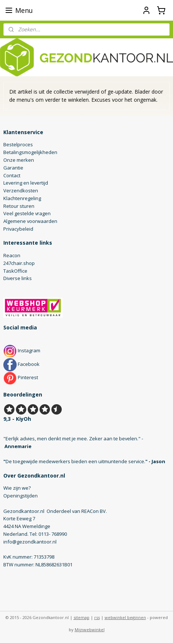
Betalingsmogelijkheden (30, 152)
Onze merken (18, 160)
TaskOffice (15, 271)
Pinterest (20, 377)
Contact (11, 175)
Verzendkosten (20, 190)
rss (97, 617)
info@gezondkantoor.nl (30, 541)
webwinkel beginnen (125, 617)
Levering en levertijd (25, 182)
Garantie (13, 167)
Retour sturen (18, 206)
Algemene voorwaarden (30, 221)
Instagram (21, 350)
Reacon (11, 255)
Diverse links (17, 278)
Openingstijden (20, 495)
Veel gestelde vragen (27, 213)
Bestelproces (18, 144)
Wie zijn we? (17, 488)
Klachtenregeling (22, 198)
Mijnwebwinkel (90, 629)
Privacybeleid (18, 229)
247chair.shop (19, 263)
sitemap (81, 617)
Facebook (21, 364)
